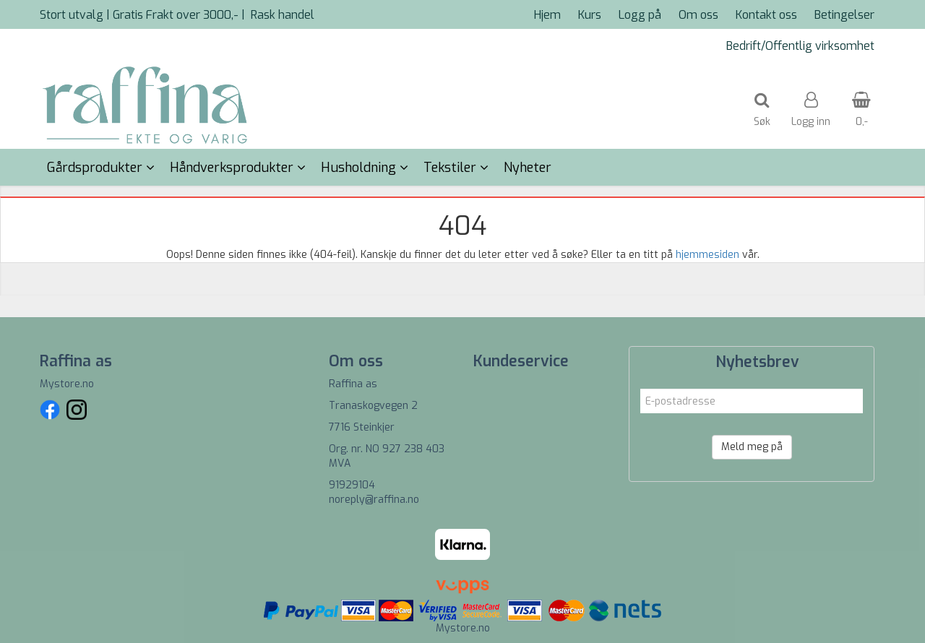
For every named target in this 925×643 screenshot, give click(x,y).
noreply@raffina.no (374, 499)
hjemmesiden (707, 255)
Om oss (698, 14)
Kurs (589, 14)
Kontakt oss (766, 14)
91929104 (352, 485)
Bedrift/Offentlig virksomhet (800, 45)
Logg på (640, 14)
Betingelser (844, 14)
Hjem (547, 14)
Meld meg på (752, 447)
